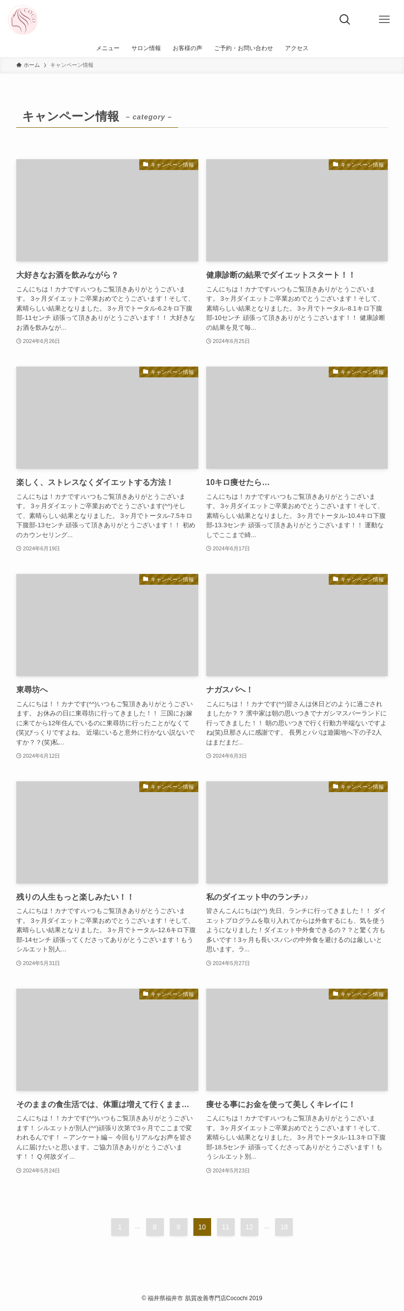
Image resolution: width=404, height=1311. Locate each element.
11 (226, 1227)
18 (284, 1227)
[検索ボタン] (345, 19)
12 (249, 1227)
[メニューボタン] (384, 19)
